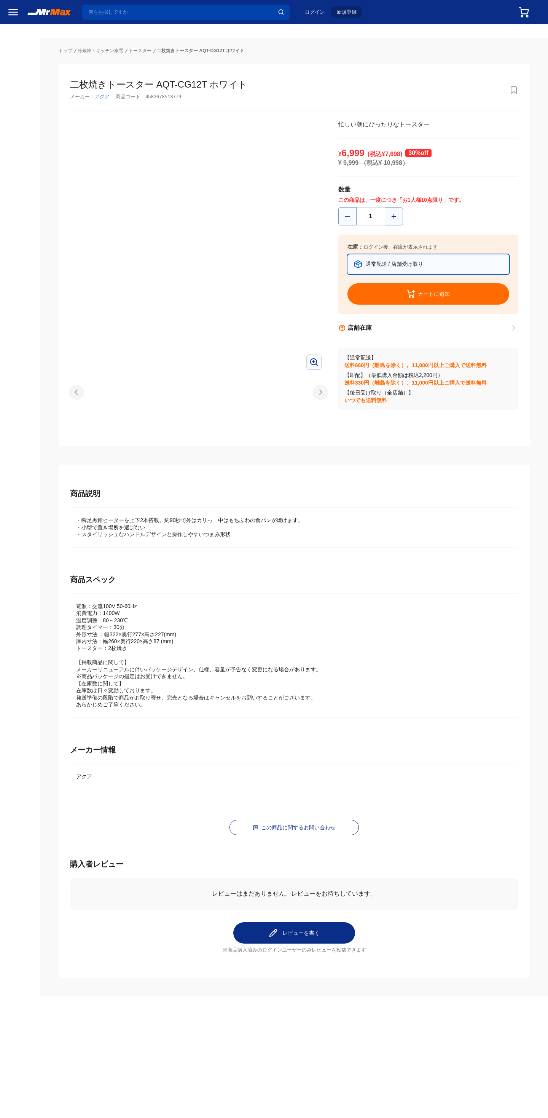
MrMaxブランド (28, 70)
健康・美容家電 (27, 450)
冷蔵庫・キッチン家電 (35, 402)
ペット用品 (22, 498)
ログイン (318, 13)
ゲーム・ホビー (27, 562)
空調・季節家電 (27, 418)
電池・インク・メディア (38, 546)
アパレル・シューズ (33, 514)
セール (17, 41)
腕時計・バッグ (27, 530)
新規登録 (350, 14)
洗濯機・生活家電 (30, 434)
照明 (14, 466)
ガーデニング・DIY (32, 578)
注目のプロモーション (35, 55)
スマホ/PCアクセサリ (35, 482)
